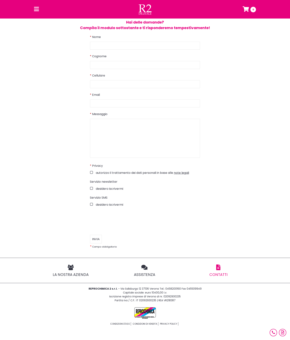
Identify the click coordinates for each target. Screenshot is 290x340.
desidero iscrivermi (109, 189)
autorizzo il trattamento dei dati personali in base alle (142, 173)
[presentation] (118, 221)
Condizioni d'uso (120, 323)
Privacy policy (168, 323)
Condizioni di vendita (145, 323)
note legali (181, 173)
